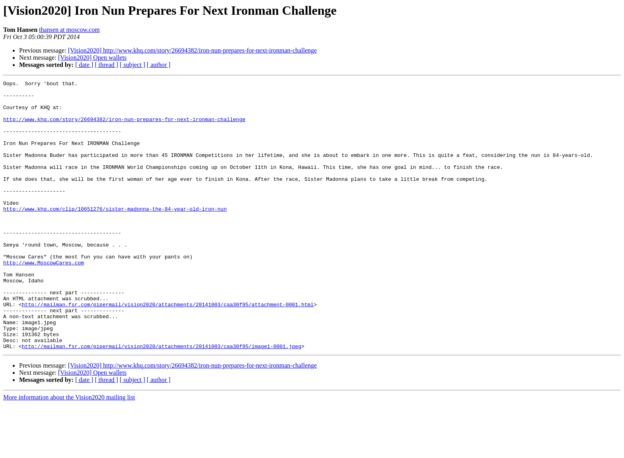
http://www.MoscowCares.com (43, 299)
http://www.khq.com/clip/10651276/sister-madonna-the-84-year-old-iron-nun (115, 235)
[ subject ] (132, 64)
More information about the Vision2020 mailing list (69, 451)
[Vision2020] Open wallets (92, 57)
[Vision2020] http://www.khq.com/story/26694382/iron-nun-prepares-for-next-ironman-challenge (192, 50)
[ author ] (159, 64)
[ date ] (84, 64)
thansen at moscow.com (69, 29)
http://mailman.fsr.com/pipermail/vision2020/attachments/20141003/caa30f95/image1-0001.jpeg (161, 399)
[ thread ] (106, 64)
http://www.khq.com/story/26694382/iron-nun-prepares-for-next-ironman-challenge (124, 127)
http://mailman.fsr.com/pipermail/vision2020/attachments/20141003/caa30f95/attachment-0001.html (168, 349)
